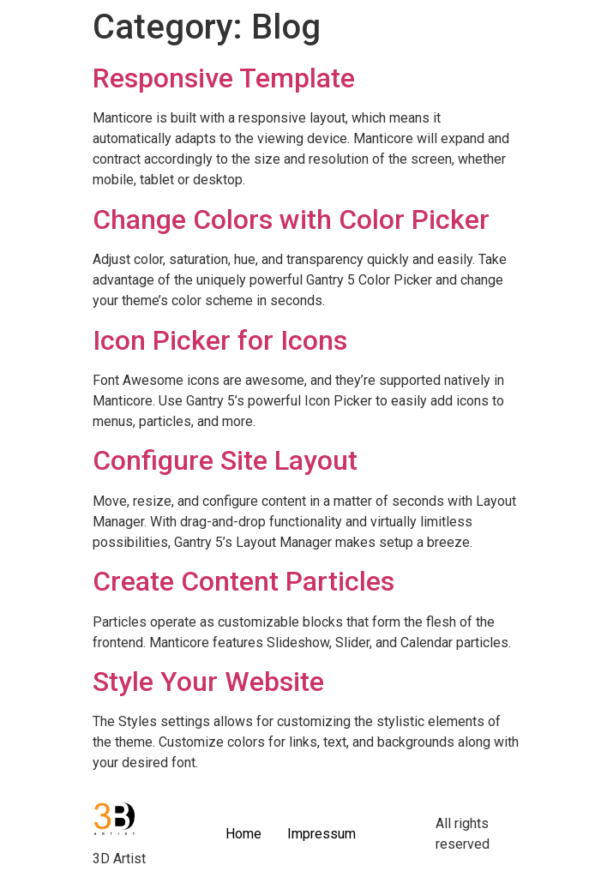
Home (243, 834)
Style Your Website (208, 681)
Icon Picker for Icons (220, 340)
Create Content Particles (243, 581)
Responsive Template (224, 78)
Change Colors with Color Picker (291, 219)
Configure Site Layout (225, 460)
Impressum (321, 834)
